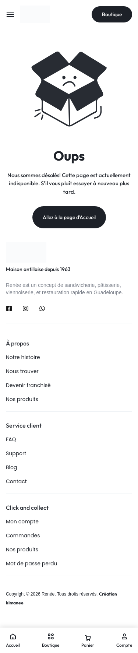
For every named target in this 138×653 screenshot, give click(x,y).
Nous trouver (22, 371)
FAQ (11, 439)
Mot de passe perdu (31, 564)
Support (16, 453)
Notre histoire (23, 357)
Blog (11, 467)
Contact (16, 481)
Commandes (23, 536)
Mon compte (22, 522)
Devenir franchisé (28, 385)
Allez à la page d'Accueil (69, 217)
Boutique (112, 14)
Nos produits (22, 399)
